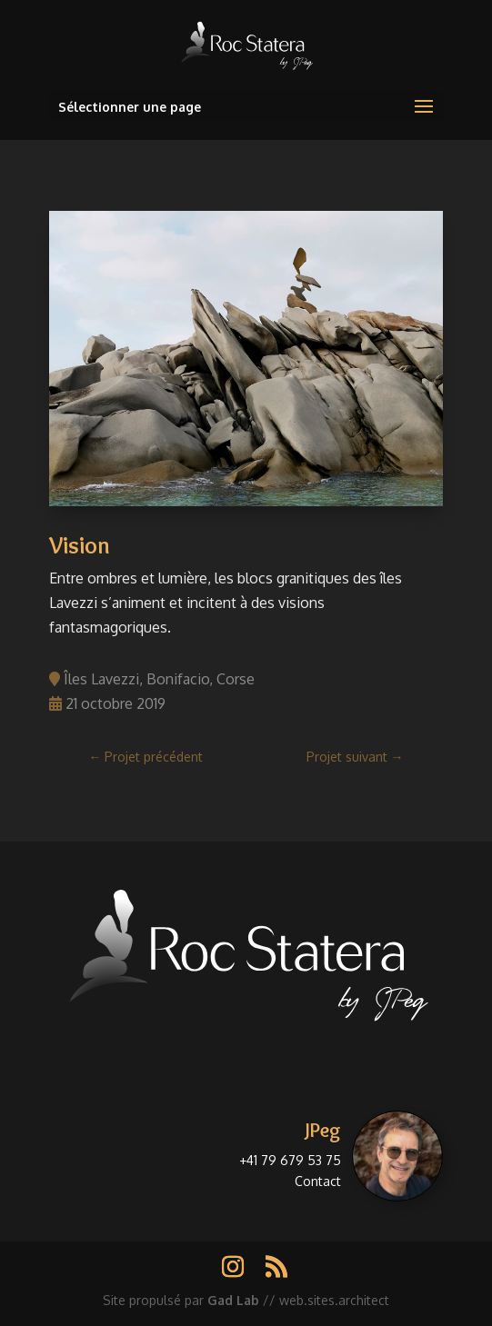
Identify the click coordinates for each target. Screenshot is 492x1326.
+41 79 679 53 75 (290, 1160)
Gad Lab (233, 1300)
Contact (318, 1181)
